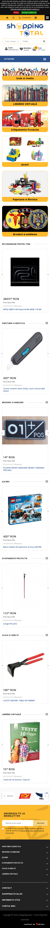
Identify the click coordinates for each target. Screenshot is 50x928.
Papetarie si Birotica (25, 199)
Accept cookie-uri (29, 12)
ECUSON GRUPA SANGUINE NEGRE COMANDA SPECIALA (23, 468)
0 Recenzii (18, 306)
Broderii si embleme (25, 234)
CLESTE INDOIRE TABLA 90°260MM (19, 700)
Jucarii (25, 164)
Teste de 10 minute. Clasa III (16, 779)
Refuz (16, 12)
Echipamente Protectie (25, 129)
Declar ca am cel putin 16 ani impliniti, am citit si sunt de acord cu (24, 830)
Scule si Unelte (25, 78)
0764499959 (24, 17)
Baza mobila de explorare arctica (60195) (22, 547)
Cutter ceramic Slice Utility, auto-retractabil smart (24, 389)
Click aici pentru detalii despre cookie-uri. (24, 9)
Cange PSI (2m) (10, 623)
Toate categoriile (11, 41)
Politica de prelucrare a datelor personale (24, 831)
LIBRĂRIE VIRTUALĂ (25, 104)
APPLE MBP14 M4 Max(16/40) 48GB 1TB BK (22, 309)
